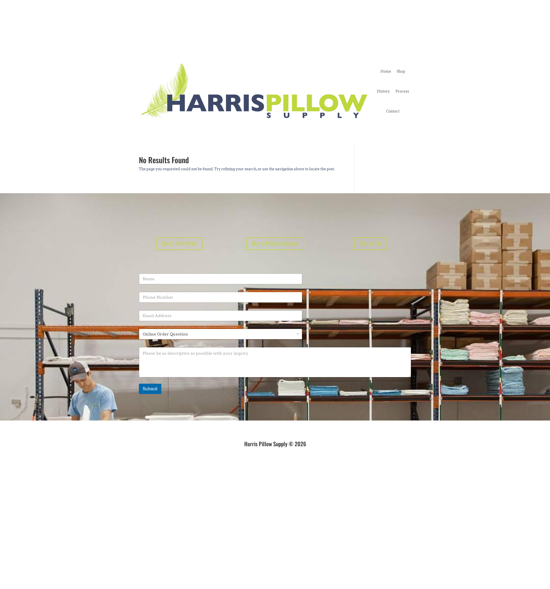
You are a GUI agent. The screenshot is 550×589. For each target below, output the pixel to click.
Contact (393, 111)
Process (402, 91)
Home (385, 71)
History (383, 91)
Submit (150, 388)
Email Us (371, 244)
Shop (401, 71)
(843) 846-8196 (179, 244)
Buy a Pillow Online (275, 244)
